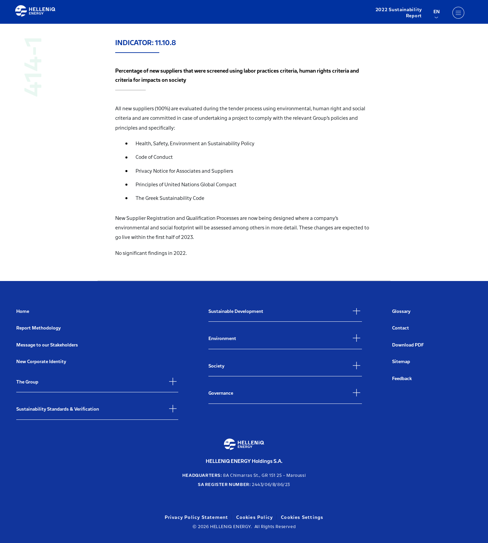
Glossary (401, 311)
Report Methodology (38, 328)
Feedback (402, 378)
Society (216, 366)
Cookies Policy (254, 517)
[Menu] (458, 12)
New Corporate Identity (41, 361)
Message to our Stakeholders (47, 345)
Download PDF (408, 345)
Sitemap (401, 361)
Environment (222, 338)
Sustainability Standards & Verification (57, 409)
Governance (220, 393)
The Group (27, 382)
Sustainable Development (235, 311)
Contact (400, 328)
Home (22, 311)
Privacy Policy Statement (196, 517)
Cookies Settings (302, 517)
